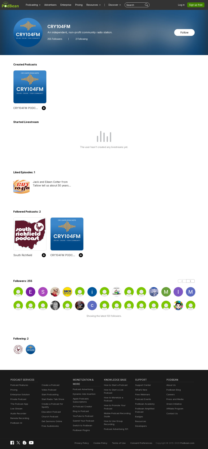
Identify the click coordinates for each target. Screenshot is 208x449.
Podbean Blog (173, 390)
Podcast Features (18, 385)
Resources (140, 418)
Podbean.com (187, 443)
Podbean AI (15, 423)
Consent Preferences (146, 443)
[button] (33, 5)
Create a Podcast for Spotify (55, 404)
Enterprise (64, 5)
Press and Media (174, 399)
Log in (182, 5)
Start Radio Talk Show (52, 399)
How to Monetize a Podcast (117, 394)
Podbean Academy (144, 404)
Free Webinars (142, 394)
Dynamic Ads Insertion (83, 394)
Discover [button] (110, 5)
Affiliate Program (174, 408)
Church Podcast (49, 413)
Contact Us (171, 413)
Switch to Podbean (82, 425)
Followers (54, 39)
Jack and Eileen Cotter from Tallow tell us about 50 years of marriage (50, 183)
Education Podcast (50, 408)
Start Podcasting (49, 394)
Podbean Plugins (81, 430)
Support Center (142, 385)
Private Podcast (17, 399)
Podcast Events (142, 399)
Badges (139, 413)
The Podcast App (18, 404)
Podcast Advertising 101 (115, 423)
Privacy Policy (90, 443)
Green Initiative (173, 404)
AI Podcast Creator (82, 406)
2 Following (80, 39)
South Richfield (22, 255)
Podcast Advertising (82, 389)
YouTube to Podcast (82, 416)
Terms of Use (125, 443)
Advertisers (49, 5)
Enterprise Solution (19, 394)
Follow (184, 32)
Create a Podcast (50, 385)
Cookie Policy (107, 443)
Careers (170, 394)
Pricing (76, 5)
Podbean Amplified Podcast (148, 408)
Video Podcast (48, 390)
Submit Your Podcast (83, 421)
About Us (170, 385)
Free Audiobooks (50, 423)
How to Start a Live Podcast (117, 390)
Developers (140, 423)
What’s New (141, 390)
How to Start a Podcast (115, 385)
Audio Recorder (17, 413)
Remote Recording (19, 418)
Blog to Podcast (80, 411)
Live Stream (16, 408)
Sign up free (196, 5)
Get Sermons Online (51, 418)
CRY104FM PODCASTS (26, 108)
